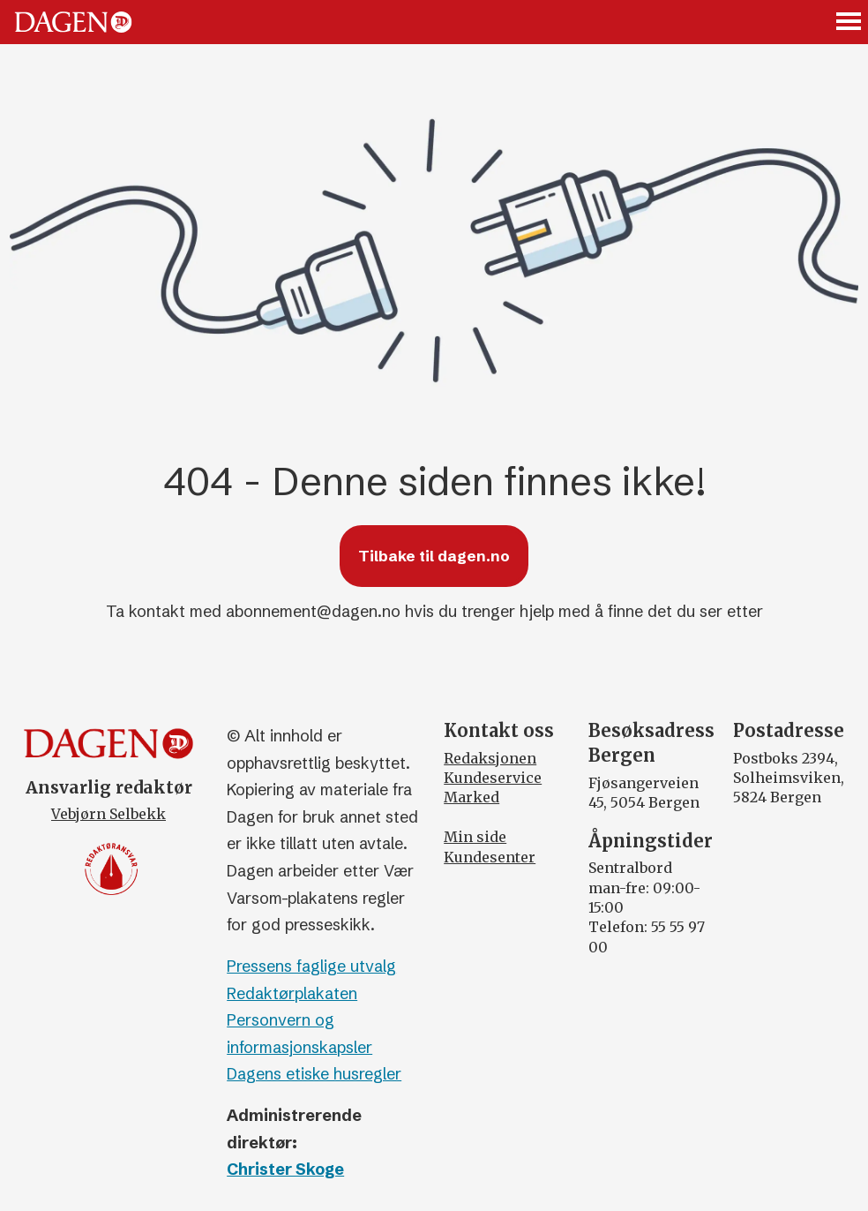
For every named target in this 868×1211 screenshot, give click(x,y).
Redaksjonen (490, 758)
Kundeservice (493, 777)
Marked (471, 797)
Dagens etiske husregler (314, 1074)
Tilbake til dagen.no (434, 555)
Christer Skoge (285, 1169)
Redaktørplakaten (292, 993)
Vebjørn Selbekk (108, 814)
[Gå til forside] (73, 22)
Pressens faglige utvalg (311, 966)
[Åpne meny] (849, 22)
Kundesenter (489, 857)
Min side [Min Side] (475, 837)
